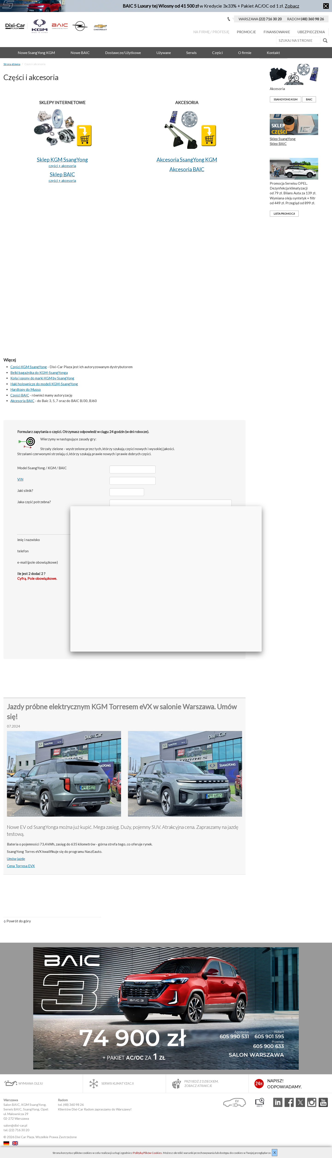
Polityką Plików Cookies (147, 1153)
